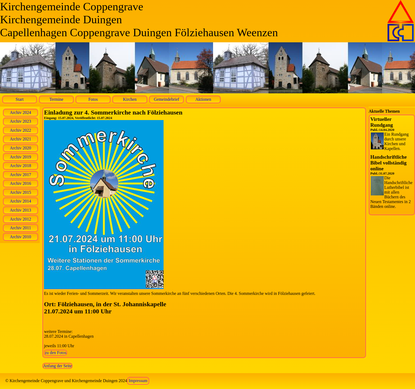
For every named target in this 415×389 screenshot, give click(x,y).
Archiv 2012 (20, 219)
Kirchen (130, 99)
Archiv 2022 (20, 130)
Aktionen (203, 99)
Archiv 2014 (20, 201)
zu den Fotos (55, 352)
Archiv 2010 (20, 237)
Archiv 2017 (20, 174)
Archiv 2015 (20, 192)
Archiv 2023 (20, 121)
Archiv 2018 (20, 165)
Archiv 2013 (20, 210)
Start (20, 99)
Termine (56, 99)
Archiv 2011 (20, 228)
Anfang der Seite (57, 366)
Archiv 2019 (20, 157)
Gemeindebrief (166, 99)
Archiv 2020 (20, 148)
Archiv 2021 (20, 139)
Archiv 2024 (20, 112)
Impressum (138, 380)
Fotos (93, 99)
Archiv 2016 (20, 183)
